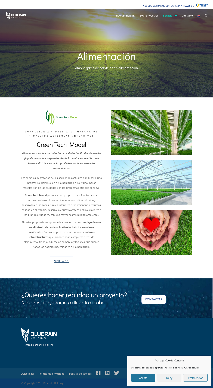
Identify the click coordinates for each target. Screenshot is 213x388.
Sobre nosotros (149, 15)
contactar (153, 299)
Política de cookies (80, 373)
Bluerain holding (125, 15)
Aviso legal (27, 373)
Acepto (143, 378)
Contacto (187, 15)
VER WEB (61, 261)
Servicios (168, 15)
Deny (169, 378)
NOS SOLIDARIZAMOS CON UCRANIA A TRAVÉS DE (175, 5)
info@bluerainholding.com (39, 344)
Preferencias (195, 378)
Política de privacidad (51, 373)
